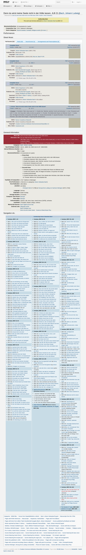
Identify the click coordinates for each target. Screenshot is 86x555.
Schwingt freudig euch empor (19, 306)
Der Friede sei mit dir (72, 247)
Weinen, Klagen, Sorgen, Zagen (20, 247)
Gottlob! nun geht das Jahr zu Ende (20, 285)
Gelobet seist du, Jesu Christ (45, 244)
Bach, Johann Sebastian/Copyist (49, 516)
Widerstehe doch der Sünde (19, 354)
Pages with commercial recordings (55, 540)
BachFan (70, 47)
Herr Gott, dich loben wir (18, 257)
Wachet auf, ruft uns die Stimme (47, 356)
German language (46, 535)
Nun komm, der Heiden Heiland (19, 371)
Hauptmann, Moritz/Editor (37, 518)
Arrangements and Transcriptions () (48, 41)
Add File (24, 2)
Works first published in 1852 (12, 540)
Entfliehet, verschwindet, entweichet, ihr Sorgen (46, 406)
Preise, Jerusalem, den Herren (46, 302)
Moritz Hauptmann (20, 66)
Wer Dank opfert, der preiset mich (20, 259)
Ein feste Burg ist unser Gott (19, 416)
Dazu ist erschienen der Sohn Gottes (21, 318)
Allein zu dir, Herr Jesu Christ (19, 299)
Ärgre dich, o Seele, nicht (73, 347)
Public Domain (19, 54)
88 (32, 84)
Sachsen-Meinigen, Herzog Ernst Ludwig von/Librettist (19, 544)
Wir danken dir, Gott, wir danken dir (20, 287)
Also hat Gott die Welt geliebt (19, 387)
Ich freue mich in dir (44, 339)
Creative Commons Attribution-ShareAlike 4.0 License (34, 549)
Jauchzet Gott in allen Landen (19, 347)
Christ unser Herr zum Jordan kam (20, 233)
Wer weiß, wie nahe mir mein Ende (20, 283)
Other (49, 6)
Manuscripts (25, 518)
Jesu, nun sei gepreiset (18, 323)
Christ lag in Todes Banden (18, 226)
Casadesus (69, 108)
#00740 (11, 63)
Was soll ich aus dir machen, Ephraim (47, 237)
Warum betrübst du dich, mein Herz (47, 352)
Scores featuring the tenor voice (52, 533)
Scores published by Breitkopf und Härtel (64, 521)
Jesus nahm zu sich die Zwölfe (19, 273)
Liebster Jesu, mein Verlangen (19, 297)
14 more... (44, 30)
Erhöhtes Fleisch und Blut (73, 301)
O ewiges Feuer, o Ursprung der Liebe (21, 300)
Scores (18, 6)
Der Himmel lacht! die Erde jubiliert (20, 295)
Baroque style (43, 528)
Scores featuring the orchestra (31, 535)
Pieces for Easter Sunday (43, 544)
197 (32, 108)
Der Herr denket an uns (72, 383)
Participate (39, 6)
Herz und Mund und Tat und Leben (47, 380)
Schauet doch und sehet (18, 332)
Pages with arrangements (62, 537)
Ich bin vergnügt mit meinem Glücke (47, 226)
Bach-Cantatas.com (25, 208)
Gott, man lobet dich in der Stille (47, 304)
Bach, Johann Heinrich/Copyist (55, 523)
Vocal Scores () (30, 41)
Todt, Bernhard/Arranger (52, 525)
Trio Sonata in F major (67, 507)
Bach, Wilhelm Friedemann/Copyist (34, 525)
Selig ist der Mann (16, 359)
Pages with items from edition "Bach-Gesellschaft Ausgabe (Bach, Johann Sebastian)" (28, 521)
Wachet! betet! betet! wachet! (19, 392)
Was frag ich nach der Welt (44, 249)
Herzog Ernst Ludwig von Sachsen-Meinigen (50, 188)
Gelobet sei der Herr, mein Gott (46, 327)
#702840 (12, 84)
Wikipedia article (24, 206)
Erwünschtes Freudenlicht (73, 342)
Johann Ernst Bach (68, 496)
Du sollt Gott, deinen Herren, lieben (20, 411)
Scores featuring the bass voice (70, 533)
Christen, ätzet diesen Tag (18, 374)
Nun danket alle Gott (72, 369)
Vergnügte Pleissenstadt (72, 466)
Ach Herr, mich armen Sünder (46, 344)
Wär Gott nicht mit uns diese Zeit (20, 251)
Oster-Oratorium (38, 404)
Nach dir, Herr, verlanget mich (46, 387)
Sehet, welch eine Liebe (18, 376)
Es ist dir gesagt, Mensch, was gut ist (21, 330)
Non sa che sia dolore (72, 437)
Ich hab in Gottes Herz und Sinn (46, 245)
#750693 (12, 108)
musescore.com (20, 126)
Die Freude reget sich (18, 309)
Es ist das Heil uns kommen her (19, 237)
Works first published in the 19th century (33, 540)
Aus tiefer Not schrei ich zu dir (19, 314)
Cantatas (28, 30)
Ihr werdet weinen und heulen (46, 270)
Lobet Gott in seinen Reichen (19, 244)
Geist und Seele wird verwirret (19, 304)
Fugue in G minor (44, 335)
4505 (32, 63)
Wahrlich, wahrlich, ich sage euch (46, 230)
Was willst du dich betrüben (45, 278)
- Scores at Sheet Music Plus (35, 210)
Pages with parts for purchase (43, 542)
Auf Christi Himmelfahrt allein (46, 325)
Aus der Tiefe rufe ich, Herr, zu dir (47, 333)
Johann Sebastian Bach (49, 21)
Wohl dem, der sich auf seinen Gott (47, 354)
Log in (79, 2)
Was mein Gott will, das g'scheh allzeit (48, 288)
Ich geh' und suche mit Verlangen (20, 340)
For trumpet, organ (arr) (59, 535)
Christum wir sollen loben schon (46, 313)
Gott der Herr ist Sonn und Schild (20, 414)
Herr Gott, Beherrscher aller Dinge (48, 306)
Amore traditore (70, 410)
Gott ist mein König (17, 399)
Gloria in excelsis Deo (72, 367)
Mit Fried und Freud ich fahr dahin (47, 320)
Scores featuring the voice (56, 530)
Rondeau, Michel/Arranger (12, 528)
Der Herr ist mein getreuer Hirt (46, 290)
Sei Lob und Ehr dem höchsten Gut (47, 299)
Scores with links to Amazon (68, 525)
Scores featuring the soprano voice (14, 533)
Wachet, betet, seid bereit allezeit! (21, 394)
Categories (7, 516)
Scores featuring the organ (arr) (33, 537)
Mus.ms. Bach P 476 (38, 56)
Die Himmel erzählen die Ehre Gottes (21, 409)
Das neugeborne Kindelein (45, 314)
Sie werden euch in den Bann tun (20, 328)
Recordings (28, 6)
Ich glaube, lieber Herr (44, 282)
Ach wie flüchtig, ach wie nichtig (20, 281)
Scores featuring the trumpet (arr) (14, 537)
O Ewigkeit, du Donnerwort (18, 266)
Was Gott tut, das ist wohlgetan (45, 256)
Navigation (8, 6)
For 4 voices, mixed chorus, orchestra (15, 530)
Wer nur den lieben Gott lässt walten (47, 247)
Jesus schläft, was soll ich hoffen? (46, 221)
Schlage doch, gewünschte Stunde (20, 350)
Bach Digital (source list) (26, 204)
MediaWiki (74, 549)
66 (32, 47)
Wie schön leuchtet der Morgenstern (20, 221)
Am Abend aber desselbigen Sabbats (21, 325)
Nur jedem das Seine (72, 269)
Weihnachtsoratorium (39, 389)
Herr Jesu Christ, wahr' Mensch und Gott (49, 323)
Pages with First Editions (52, 518)
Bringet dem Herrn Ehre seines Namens (48, 383)
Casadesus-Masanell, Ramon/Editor (36, 523)
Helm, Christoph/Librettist (66, 542)
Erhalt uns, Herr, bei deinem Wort (47, 321)
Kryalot (71, 63)
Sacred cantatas (21, 30)
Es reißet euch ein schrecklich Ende (47, 239)
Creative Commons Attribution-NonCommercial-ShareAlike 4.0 (32, 124)
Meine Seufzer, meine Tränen (19, 249)
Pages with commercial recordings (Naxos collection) (19, 542)
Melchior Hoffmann (12, 352)
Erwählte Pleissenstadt (72, 467)
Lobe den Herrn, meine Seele (19, 388)
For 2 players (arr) (48, 537)
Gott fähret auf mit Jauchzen (19, 326)
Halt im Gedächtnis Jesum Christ (20, 385)
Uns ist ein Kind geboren (45, 364)
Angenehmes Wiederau (18, 290)
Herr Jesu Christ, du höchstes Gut (47, 292)
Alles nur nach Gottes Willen (19, 400)
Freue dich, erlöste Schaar (18, 288)
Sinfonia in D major (66, 508)
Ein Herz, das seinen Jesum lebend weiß (49, 340)
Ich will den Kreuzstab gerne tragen (20, 357)
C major (55, 542)
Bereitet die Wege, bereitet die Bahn (48, 337)
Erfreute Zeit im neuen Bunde (45, 225)
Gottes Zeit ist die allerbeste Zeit (47, 276)
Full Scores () (9, 41)
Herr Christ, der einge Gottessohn (46, 252)
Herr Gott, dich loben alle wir (46, 328)
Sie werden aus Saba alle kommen (20, 378)
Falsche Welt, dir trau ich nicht (19, 349)
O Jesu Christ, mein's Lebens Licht (47, 301)
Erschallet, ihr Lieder (72, 299)
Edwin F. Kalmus (27, 95)
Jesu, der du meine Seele (18, 412)
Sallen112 (70, 84)
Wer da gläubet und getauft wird (20, 313)
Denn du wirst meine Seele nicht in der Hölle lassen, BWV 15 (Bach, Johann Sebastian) (32, 15)
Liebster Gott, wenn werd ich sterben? (21, 235)
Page (15, 2)
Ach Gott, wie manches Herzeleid (20, 225)
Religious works (36, 30)
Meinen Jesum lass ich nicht (46, 318)
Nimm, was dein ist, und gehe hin (47, 371)
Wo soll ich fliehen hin (17, 228)
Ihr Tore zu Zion (70, 371)
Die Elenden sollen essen (18, 407)
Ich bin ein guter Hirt (43, 228)
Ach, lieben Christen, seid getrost (47, 294)
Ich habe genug (42, 223)
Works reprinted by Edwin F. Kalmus (14, 523)
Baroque (22, 196)
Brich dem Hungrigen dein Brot (19, 316)
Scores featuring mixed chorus (13, 535)
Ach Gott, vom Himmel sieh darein (20, 223)
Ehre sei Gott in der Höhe (73, 386)
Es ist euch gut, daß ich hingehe (47, 280)
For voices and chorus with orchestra (37, 530)
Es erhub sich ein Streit (18, 264)
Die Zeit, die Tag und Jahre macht (48, 342)
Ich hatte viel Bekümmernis (18, 271)
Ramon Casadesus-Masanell (23, 120)
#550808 (12, 47)
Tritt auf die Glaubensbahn (73, 225)
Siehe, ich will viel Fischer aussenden (47, 235)
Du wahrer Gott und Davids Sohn (20, 274)
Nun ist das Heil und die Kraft (19, 342)
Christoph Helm (27, 188)
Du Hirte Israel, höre (44, 271)
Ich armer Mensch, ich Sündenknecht (21, 355)
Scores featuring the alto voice (33, 533)
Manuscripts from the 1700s (67, 516)
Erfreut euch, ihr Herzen (18, 380)
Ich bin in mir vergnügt (72, 411)
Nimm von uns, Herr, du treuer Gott (47, 264)
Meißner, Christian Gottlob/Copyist (14, 525)
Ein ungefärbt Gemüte (17, 276)
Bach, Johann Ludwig (69, 13)
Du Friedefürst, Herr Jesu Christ (46, 297)
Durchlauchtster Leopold (73, 303)
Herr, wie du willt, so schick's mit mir (21, 402)
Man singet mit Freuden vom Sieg (47, 385)
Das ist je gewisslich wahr (45, 361)
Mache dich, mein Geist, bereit (46, 295)
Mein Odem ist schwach (72, 494)
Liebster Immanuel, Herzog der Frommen (49, 316)
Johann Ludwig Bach (14, 256)
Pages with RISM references (12, 518)
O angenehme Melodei (72, 442)
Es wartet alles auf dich (72, 350)
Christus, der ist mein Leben (45, 251)
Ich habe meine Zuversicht (73, 352)
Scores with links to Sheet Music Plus (61, 544)
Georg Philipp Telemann (72, 476)
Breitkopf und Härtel (25, 71)
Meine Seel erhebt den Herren (19, 239)
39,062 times (60, 549)
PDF (69, 45)
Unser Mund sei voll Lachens (46, 283)
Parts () (20, 41)
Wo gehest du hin (71, 277)
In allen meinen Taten (43, 254)
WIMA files (14, 516)
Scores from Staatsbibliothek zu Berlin (29, 516)
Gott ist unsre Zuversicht (73, 384)
